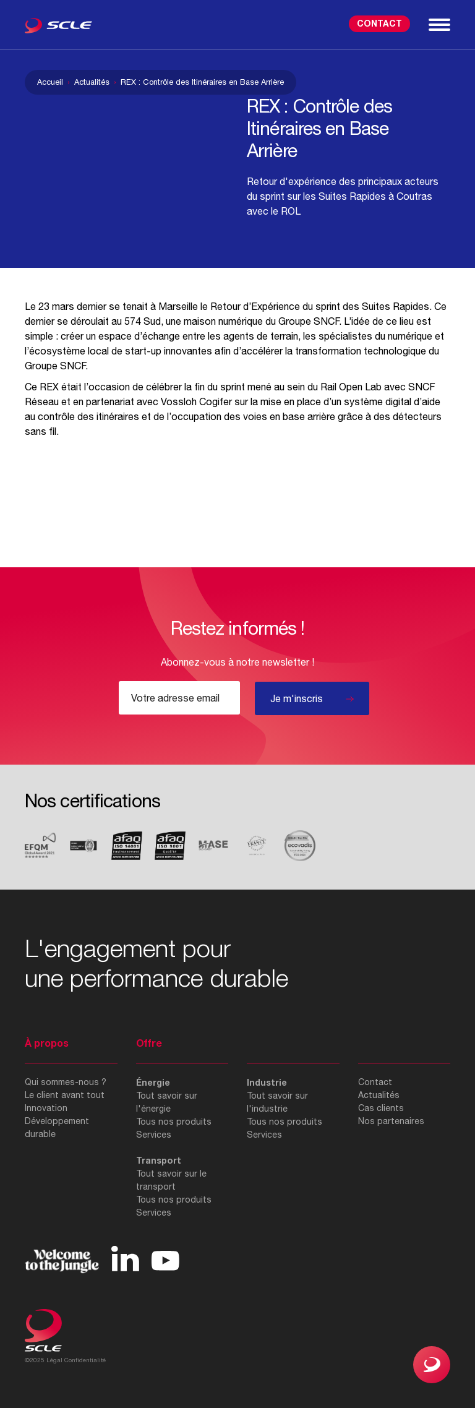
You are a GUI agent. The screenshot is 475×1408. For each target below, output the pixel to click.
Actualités (91, 82)
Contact (379, 23)
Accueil (50, 82)
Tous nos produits (174, 1122)
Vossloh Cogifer (196, 401)
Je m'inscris (296, 698)
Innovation (46, 1108)
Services (153, 1135)
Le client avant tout (65, 1095)
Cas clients (381, 1108)
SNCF (326, 321)
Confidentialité (85, 1359)
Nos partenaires (391, 1121)
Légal (54, 1359)
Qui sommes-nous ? (65, 1082)
